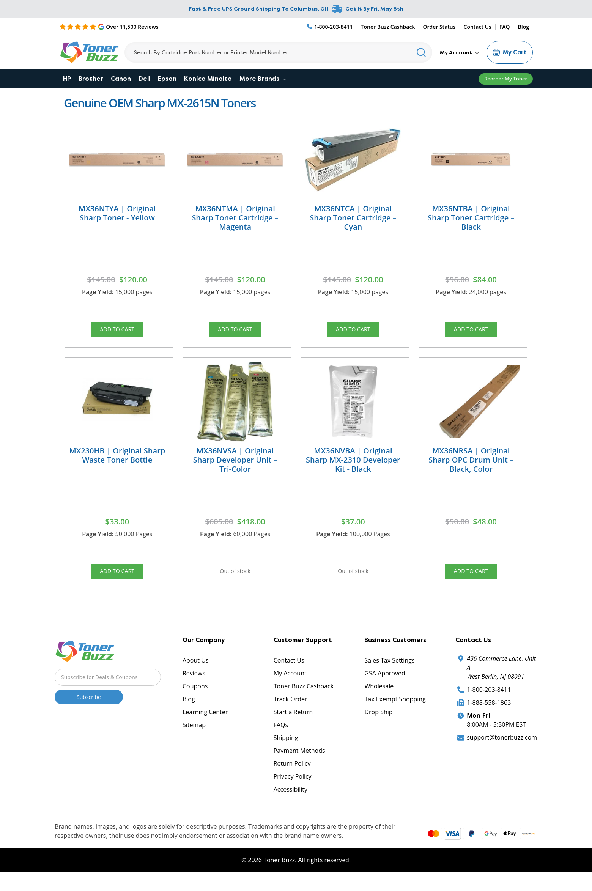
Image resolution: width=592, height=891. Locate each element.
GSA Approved (384, 686)
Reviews (194, 686)
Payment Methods (299, 763)
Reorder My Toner (505, 78)
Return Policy (292, 776)
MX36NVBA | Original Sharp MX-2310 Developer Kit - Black (353, 466)
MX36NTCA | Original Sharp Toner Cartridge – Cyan (353, 217)
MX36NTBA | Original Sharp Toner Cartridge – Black (471, 217)
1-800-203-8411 (489, 702)
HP (67, 79)
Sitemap (194, 737)
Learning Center (205, 724)
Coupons (195, 698)
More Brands (262, 79)
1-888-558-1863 (489, 715)
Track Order (290, 711)
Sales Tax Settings (389, 673)
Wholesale (379, 698)
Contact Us (477, 27)
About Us (196, 673)
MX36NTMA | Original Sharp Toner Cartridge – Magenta (235, 217)
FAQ (504, 27)
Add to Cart (117, 331)
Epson (167, 79)
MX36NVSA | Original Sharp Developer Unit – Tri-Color (235, 466)
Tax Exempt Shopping (394, 711)
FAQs (281, 737)
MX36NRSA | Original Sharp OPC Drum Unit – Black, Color (470, 466)
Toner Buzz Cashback (388, 27)
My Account (459, 52)
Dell (144, 79)
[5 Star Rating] (109, 26)
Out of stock (235, 579)
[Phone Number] (330, 27)
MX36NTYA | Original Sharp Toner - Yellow (117, 213)
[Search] (278, 52)
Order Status (439, 27)
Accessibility (290, 802)
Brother (91, 79)
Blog (523, 27)
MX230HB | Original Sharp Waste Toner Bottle (117, 461)
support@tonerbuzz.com (502, 750)
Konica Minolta (208, 79)
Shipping (286, 750)
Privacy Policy (293, 789)
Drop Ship (378, 724)
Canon (121, 79)
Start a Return (293, 724)
